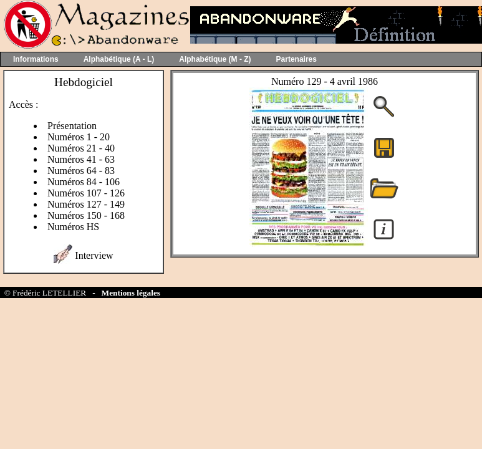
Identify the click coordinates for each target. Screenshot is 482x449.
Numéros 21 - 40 (81, 148)
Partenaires (296, 59)
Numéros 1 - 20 (78, 137)
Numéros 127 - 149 (86, 204)
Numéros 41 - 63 (81, 159)
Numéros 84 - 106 (83, 181)
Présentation (72, 125)
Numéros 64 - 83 (81, 170)
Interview (94, 255)
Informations (36, 59)
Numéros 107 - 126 (86, 193)
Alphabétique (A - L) (119, 59)
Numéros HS (73, 226)
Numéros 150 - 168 (86, 215)
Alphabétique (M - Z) (215, 59)
